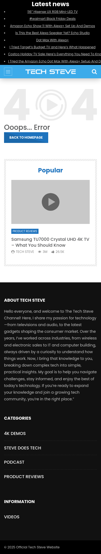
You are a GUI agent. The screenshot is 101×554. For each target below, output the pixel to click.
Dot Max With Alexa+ (52, 40)
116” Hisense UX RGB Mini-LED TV (52, 11)
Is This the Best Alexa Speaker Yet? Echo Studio (52, 33)
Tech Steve (25, 251)
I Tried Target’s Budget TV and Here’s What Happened (52, 47)
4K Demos (15, 433)
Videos (11, 517)
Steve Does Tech (22, 448)
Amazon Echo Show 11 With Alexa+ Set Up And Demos (52, 26)
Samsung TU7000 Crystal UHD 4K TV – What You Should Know (50, 242)
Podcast (14, 462)
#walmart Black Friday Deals (52, 18)
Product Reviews (25, 231)
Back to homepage (26, 137)
